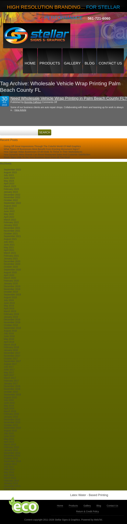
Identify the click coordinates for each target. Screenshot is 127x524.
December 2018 (12, 319)
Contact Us (110, 63)
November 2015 (12, 422)
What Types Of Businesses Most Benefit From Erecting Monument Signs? (42, 149)
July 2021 (9, 242)
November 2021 (12, 230)
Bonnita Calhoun (33, 102)
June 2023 (9, 178)
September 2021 (12, 236)
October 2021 (11, 233)
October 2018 (11, 325)
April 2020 (9, 275)
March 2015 (10, 444)
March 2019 (10, 311)
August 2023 (10, 172)
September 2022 (12, 203)
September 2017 (12, 361)
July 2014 (9, 466)
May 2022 (9, 214)
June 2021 (9, 244)
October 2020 (11, 266)
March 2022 (10, 219)
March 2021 (10, 253)
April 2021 (9, 250)
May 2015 (9, 439)
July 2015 (9, 433)
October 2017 (11, 358)
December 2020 (12, 261)
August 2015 (10, 430)
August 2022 (10, 205)
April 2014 (9, 475)
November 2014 (12, 455)
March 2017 (10, 378)
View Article (20, 110)
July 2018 (9, 333)
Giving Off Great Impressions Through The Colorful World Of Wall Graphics (42, 146)
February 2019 (11, 314)
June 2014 (9, 469)
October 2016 (11, 391)
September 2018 (12, 328)
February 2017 (11, 380)
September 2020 (12, 269)
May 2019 (9, 305)
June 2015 (9, 436)
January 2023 (11, 192)
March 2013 (10, 489)
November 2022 (12, 197)
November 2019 (12, 289)
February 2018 (11, 347)
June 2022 (9, 211)
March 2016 (10, 411)
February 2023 (11, 189)
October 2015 (11, 425)
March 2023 (10, 186)
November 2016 (12, 389)
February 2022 (11, 222)
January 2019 (11, 317)
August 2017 (10, 364)
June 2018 (9, 336)
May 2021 (9, 247)
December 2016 (12, 386)
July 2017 (9, 366)
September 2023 (12, 169)
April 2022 (9, 217)
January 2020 (11, 283)
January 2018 (11, 350)
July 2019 (9, 300)
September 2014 (12, 461)
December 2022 (12, 194)
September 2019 (12, 294)
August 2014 (10, 464)
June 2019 (9, 303)
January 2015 (11, 450)
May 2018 (9, 339)
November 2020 (12, 264)
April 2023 (9, 183)
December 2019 (12, 286)
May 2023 (9, 181)
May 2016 (9, 405)
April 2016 (9, 408)
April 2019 (9, 308)
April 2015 (9, 441)
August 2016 (10, 397)
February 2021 (11, 255)
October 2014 (11, 458)
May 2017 (9, 372)
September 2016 (12, 394)
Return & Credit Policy (87, 511)
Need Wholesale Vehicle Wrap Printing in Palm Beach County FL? (68, 98)
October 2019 (11, 291)
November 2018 (12, 322)
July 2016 (9, 400)
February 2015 (11, 447)
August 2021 (10, 239)
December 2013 (12, 486)
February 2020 (11, 280)
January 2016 (11, 416)
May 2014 (9, 472)
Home (30, 63)
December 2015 (12, 419)
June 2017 (9, 369)
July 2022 (9, 208)
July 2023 (9, 175)
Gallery (72, 63)
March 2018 (10, 344)
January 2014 (11, 483)
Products (50, 63)
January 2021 (11, 258)
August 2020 (10, 272)
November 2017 (12, 355)
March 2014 (10, 478)
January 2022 (11, 225)
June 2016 (9, 403)
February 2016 (11, 414)
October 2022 (11, 200)
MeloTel (98, 519)
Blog (90, 63)
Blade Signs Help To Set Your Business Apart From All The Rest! (37, 157)
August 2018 (10, 330)
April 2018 (9, 342)
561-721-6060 (99, 18)
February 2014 (11, 480)
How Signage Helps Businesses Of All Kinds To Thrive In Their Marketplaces (43, 151)
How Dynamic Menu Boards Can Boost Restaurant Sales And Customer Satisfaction (47, 154)
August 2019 (10, 297)
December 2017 (12, 353)
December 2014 (12, 453)
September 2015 (12, 427)
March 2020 (10, 278)
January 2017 (11, 383)
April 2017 (9, 375)
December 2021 (12, 228)
